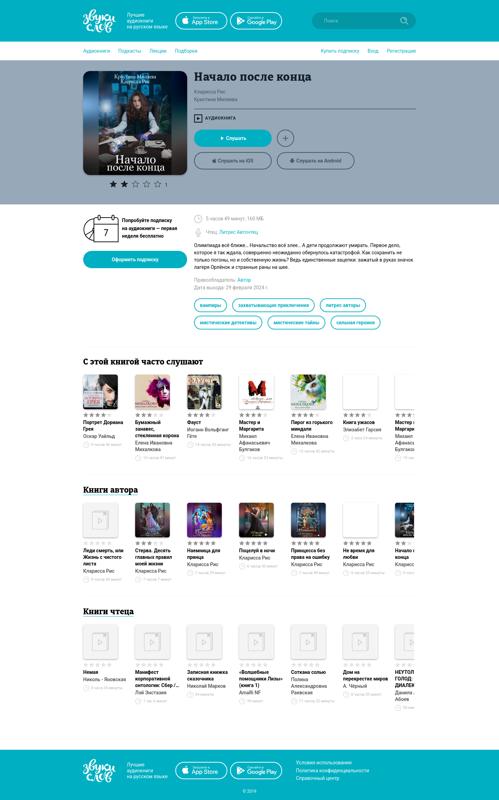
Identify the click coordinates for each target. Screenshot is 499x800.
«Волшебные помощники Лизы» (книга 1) (261, 678)
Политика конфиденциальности (332, 770)
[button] (96, 51)
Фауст (194, 422)
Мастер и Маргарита (251, 426)
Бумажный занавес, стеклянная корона (157, 429)
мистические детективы (228, 322)
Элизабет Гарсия (362, 429)
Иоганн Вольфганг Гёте (208, 433)
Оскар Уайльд (99, 436)
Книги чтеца (108, 612)
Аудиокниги (96, 51)
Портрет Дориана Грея (103, 426)
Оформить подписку (135, 259)
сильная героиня (355, 322)
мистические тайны (296, 322)
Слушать (232, 138)
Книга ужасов (359, 422)
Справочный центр (317, 778)
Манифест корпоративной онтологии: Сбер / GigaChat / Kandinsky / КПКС (155, 679)
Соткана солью (308, 672)
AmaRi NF (250, 692)
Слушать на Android (315, 161)
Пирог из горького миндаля (312, 426)
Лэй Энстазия (151, 692)
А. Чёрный (355, 686)
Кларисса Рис (98, 571)
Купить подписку (340, 51)
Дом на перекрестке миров (365, 675)
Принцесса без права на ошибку (310, 554)
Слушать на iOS (232, 161)
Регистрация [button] (401, 51)
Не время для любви (359, 554)
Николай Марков (206, 686)
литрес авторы (343, 305)
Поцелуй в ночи (257, 550)
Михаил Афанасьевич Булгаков (254, 442)
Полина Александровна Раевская (309, 686)
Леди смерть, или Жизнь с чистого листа (103, 557)
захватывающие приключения (273, 305)
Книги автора (110, 490)
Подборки (186, 51)
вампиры (210, 305)
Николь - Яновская (104, 679)
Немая (90, 672)
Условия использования (324, 762)
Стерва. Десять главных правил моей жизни (153, 557)
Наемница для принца (203, 554)
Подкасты (129, 51)
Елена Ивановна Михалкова (153, 446)
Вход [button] (373, 51)
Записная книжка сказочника (207, 675)
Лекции (157, 51)
